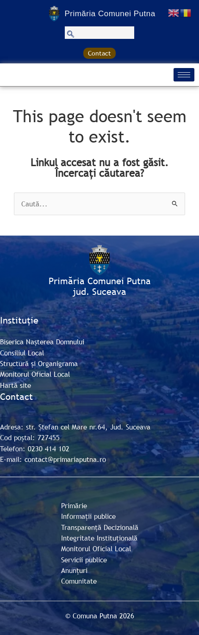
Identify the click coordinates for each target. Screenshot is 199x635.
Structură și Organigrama (39, 363)
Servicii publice (84, 559)
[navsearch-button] (99, 32)
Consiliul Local (22, 352)
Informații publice (88, 516)
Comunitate (79, 580)
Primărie (74, 505)
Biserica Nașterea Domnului (42, 341)
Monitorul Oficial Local (35, 374)
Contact (99, 53)
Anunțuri (74, 570)
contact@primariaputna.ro (65, 459)
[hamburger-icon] (184, 74)
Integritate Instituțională (99, 537)
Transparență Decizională (99, 527)
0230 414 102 (48, 448)
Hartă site (15, 385)
